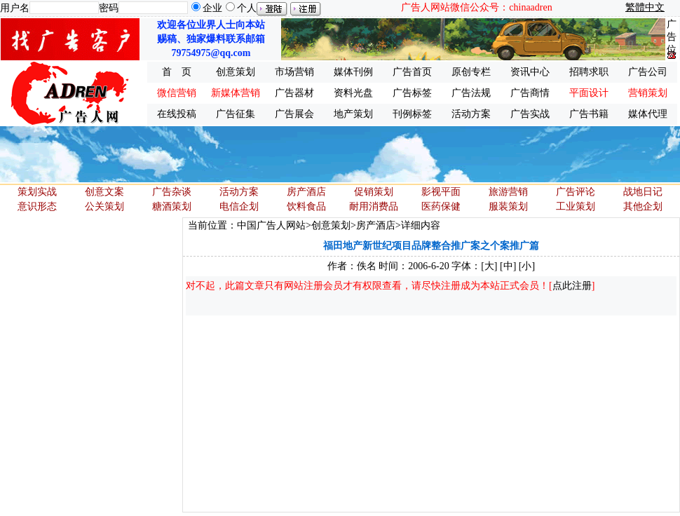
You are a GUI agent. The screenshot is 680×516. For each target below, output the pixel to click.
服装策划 (508, 206)
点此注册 (572, 285)
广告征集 (235, 114)
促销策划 (373, 191)
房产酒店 (306, 191)
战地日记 (642, 191)
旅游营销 (508, 191)
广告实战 (530, 114)
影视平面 (441, 191)
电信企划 (239, 206)
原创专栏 (471, 72)
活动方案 (471, 114)
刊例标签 (412, 114)
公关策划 (104, 206)
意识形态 (37, 206)
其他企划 (642, 206)
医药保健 (441, 206)
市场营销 (294, 72)
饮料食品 (306, 206)
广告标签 (412, 93)
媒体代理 (647, 114)
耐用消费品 (373, 206)
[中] (508, 266)
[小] (527, 266)
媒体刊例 (353, 72)
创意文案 (104, 191)
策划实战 (37, 191)
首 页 (176, 72)
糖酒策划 (171, 206)
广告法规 (471, 93)
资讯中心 (530, 72)
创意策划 (235, 72)
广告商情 (530, 93)
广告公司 (647, 72)
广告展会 (294, 114)
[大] (489, 266)
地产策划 (353, 114)
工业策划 (575, 206)
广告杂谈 (171, 191)
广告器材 (294, 93)
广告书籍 (588, 114)
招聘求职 (588, 72)
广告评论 (575, 191)
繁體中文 (645, 7)
